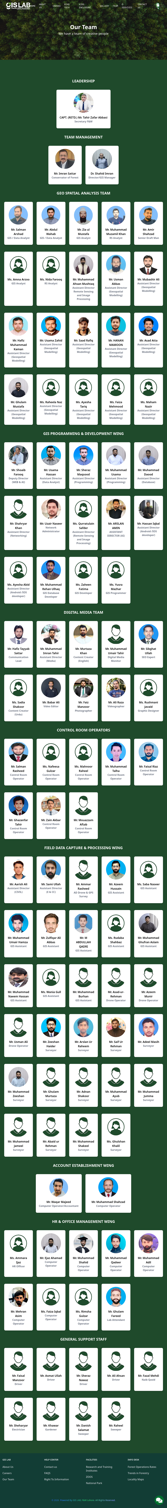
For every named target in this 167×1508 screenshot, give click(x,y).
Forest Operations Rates (142, 1467)
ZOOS (89, 1477)
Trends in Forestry (138, 1473)
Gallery (104, 6)
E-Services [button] (127, 6)
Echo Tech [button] (66, 6)
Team (115, 6)
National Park (94, 1483)
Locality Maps (136, 1479)
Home (33, 6)
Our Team (8, 1479)
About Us (42, 6)
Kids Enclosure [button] (85, 6)
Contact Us (142, 6)
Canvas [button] (56, 6)
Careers (7, 1473)
